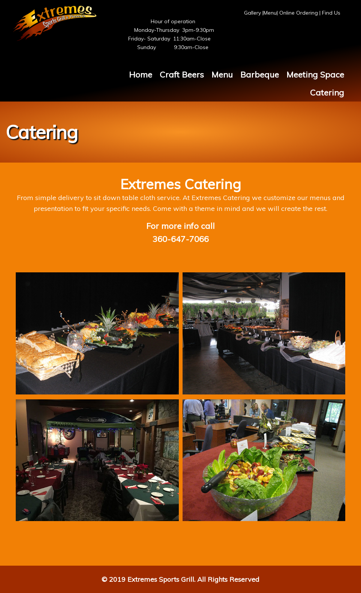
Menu (270, 12)
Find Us (331, 12)
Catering (327, 92)
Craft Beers (182, 74)
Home (140, 74)
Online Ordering (298, 12)
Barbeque (259, 74)
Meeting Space (315, 74)
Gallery (253, 12)
